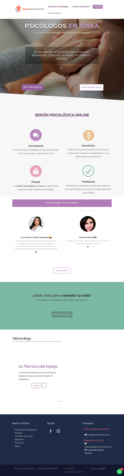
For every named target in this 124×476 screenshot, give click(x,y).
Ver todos (62, 270)
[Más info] (36, 252)
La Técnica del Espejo (38, 367)
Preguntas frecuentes (26, 430)
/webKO (102, 468)
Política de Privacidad (47, 468)
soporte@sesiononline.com (98, 447)
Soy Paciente (32, 87)
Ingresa (97, 6)
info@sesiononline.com (98, 435)
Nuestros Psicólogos (58, 7)
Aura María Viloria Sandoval (35, 237)
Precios (18, 433)
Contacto (19, 443)
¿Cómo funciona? (80, 7)
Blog (17, 446)
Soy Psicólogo (91, 87)
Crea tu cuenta (54, 13)
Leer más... (39, 386)
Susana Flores (86, 237)
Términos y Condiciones (24, 468)
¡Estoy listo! (62, 314)
